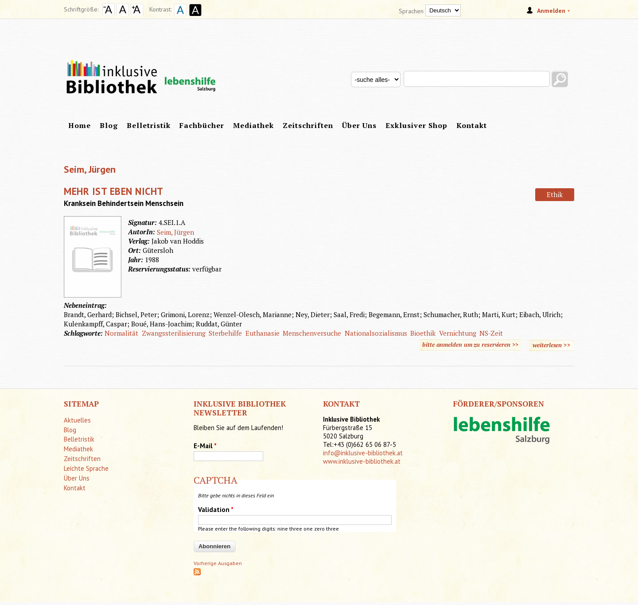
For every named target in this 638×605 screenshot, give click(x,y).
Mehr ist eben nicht (113, 191)
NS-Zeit (491, 333)
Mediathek (253, 125)
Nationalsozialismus (376, 333)
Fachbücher (201, 125)
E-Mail (205, 446)
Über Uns (359, 125)
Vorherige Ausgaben (218, 563)
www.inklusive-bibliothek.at (362, 461)
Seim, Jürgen (175, 232)
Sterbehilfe (225, 333)
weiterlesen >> (553, 343)
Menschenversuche (312, 333)
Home (79, 125)
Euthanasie (262, 333)
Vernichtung (457, 333)
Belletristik (149, 125)
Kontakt (471, 125)
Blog (109, 125)
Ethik (555, 194)
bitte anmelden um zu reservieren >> (470, 345)
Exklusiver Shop (416, 125)
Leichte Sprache (86, 468)
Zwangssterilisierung (174, 333)
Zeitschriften (308, 125)
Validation (215, 509)
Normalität (121, 333)
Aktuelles (77, 420)
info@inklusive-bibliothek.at (363, 453)
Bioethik (423, 333)
